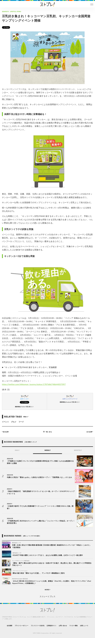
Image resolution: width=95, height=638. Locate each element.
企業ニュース (84, 625)
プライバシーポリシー (21, 625)
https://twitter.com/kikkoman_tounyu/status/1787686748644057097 (34, 384)
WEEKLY (47, 450)
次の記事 (89, 431)
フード (21, 422)
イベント (5, 422)
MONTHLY (78, 450)
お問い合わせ (63, 625)
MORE (47, 590)
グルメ (13, 422)
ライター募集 (73, 625)
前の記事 (5, 431)
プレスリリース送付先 (38, 625)
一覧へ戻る (47, 431)
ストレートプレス (47, 596)
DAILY (17, 450)
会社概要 (9, 625)
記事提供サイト (51, 625)
